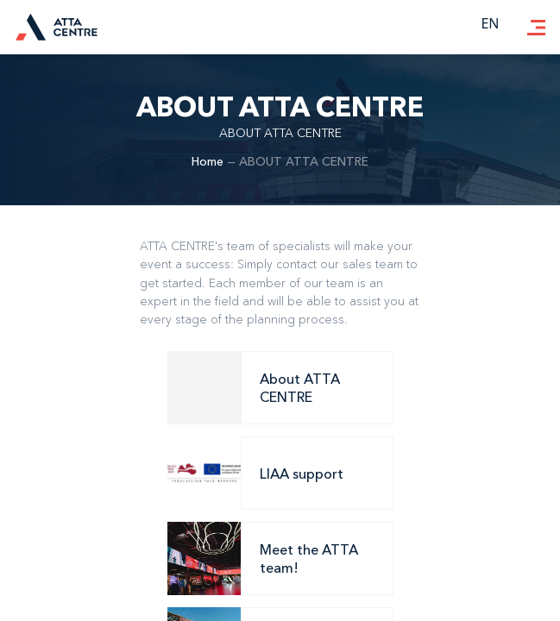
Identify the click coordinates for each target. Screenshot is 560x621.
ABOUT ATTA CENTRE (303, 161)
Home (207, 161)
